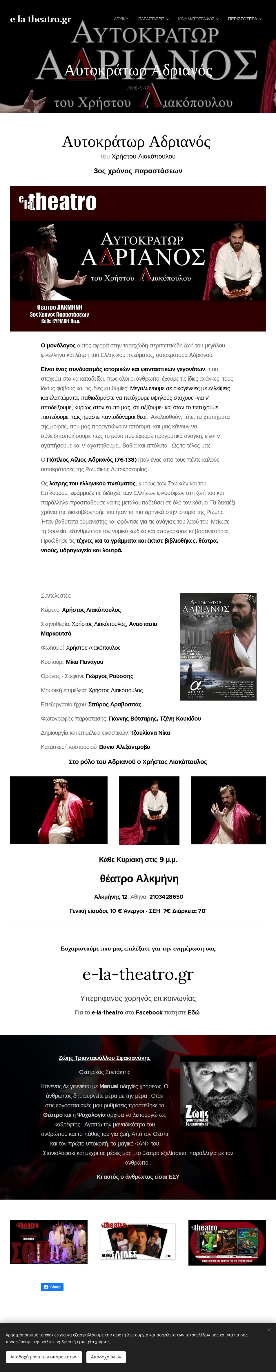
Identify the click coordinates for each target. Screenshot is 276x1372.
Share (52, 1287)
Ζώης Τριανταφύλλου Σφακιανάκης (105, 1058)
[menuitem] (116, 19)
